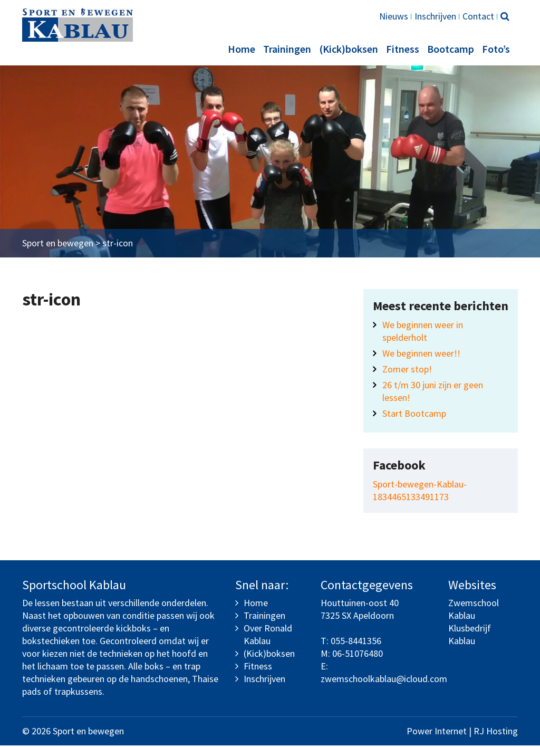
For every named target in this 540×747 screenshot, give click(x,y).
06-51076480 (357, 655)
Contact (478, 16)
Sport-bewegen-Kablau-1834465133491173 (420, 492)
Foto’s (496, 48)
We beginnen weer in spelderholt (422, 332)
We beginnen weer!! (421, 355)
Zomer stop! (407, 371)
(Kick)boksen (348, 48)
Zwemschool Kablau (473, 610)
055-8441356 (356, 642)
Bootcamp (450, 48)
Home (241, 48)
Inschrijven (435, 16)
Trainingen (287, 48)
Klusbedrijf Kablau (469, 636)
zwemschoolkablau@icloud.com (384, 680)
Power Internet (437, 732)
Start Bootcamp (414, 415)
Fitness (402, 48)
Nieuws (393, 16)
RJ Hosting (496, 732)
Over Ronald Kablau (268, 636)
